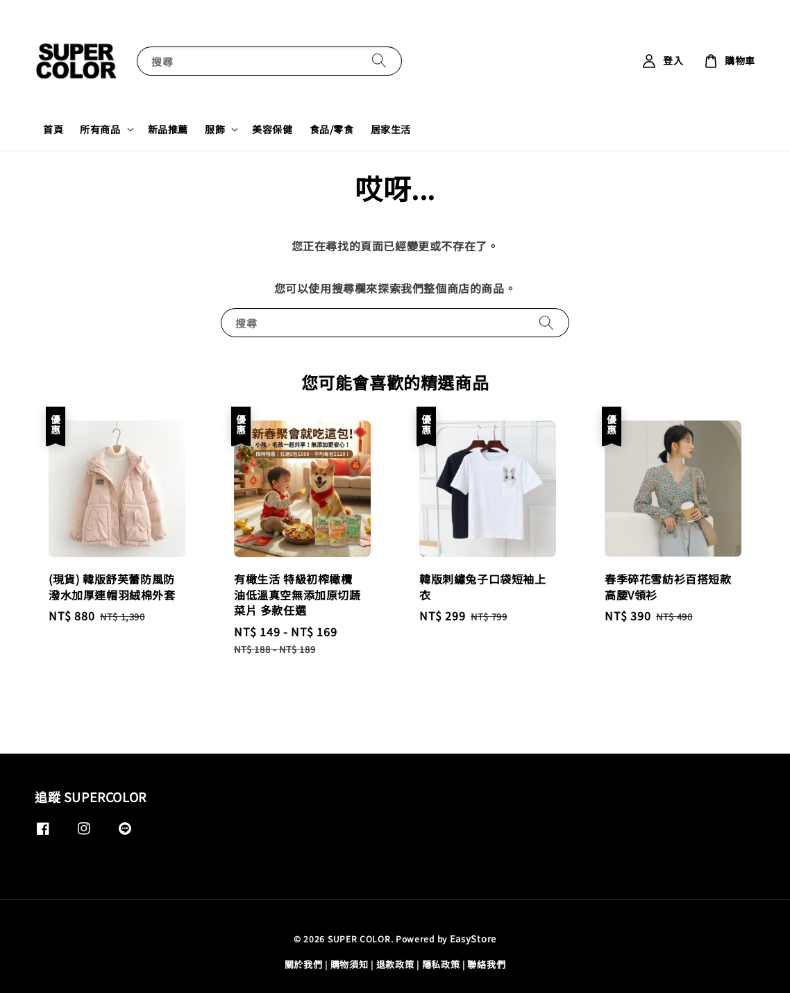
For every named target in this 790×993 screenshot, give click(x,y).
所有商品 (100, 129)
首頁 (53, 129)
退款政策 (395, 964)
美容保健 (272, 129)
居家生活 (391, 129)
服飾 (215, 129)
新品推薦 (168, 129)
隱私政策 (441, 964)
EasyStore (473, 938)
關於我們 (304, 964)
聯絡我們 (486, 964)
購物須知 (349, 964)
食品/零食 (332, 129)
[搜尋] (379, 60)
